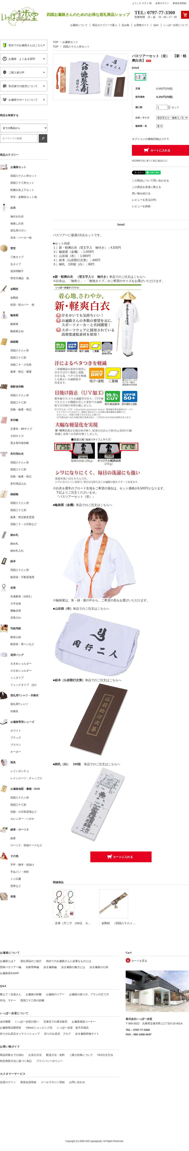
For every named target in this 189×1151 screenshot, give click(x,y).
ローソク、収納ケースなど (26, 845)
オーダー (15, 751)
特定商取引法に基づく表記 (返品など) (149, 161)
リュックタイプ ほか (23, 684)
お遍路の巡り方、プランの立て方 (89, 994)
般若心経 (15, 637)
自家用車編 (32, 967)
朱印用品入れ (18, 483)
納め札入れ (17, 550)
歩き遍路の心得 (99, 967)
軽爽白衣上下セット (22, 189)
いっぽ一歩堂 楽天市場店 (73, 1027)
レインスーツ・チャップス (26, 778)
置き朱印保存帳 (19, 442)
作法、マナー (8, 1000)
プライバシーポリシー (49, 1060)
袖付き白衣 (17, 216)
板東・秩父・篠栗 (21, 371)
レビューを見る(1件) (144, 199)
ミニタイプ (17, 677)
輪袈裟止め (17, 331)
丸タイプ (15, 264)
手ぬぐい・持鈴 (19, 871)
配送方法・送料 (55, 1054)
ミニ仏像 (15, 878)
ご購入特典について (81, 1054)
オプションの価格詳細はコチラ (150, 138)
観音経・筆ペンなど (22, 644)
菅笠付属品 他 (19, 278)
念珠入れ (15, 617)
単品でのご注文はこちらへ (127, 276)
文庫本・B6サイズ (21, 428)
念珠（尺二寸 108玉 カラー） (76, 923)
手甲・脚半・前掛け (22, 864)
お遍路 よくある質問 (19, 58)
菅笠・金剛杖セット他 (23, 196)
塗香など (15, 885)
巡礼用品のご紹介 (31, 961)
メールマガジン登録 (53, 1082)
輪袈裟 (14, 323)
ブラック (15, 737)
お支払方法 (35, 1054)
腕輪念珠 (15, 610)
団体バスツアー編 (10, 967)
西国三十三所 (18, 357)
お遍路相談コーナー (84, 1021)
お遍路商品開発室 (10, 1027)
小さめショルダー (21, 670)
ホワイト (15, 730)
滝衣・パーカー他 (21, 237)
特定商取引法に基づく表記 (16, 1060)
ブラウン (15, 744)
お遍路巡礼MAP (9, 973)
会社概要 (5, 1021)
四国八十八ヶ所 (19, 350)
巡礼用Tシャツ (19, 704)
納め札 (14, 543)
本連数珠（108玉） (21, 596)
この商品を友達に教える (146, 186)
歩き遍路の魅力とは (73, 967)
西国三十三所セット (22, 182)
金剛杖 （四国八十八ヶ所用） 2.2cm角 (128, 923)
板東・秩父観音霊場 (22, 517)
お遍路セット (70, 42)
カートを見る (139, 960)
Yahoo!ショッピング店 (39, 1027)
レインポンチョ (19, 771)
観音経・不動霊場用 (22, 577)
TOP (55, 42)
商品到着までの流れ (12, 1054)
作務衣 (14, 711)
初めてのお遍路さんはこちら (23, 45)
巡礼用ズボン (18, 230)
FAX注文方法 (105, 1054)
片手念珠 (15, 603)
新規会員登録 (179, 3)
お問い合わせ (77, 1082)
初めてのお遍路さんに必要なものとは (68, 961)
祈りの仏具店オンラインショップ (20, 1033)
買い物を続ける (141, 193)
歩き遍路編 (50, 967)
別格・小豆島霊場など (23, 811)
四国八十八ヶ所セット (76, 46)
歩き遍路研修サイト (87, 1033)
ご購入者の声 (13, 72)
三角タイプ (17, 256)
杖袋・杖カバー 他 (22, 304)
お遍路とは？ (8, 961)
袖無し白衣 (17, 223)
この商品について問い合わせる (150, 180)
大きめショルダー (21, 663)
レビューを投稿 (141, 206)
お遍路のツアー (55, 994)
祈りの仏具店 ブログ (57, 1033)
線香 (13, 838)
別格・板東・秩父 (21, 409)
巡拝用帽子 (17, 271)
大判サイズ (17, 435)
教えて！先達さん (10, 994)
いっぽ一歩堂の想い (27, 1021)
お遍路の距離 (34, 994)
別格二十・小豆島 (21, 364)
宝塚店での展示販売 (55, 1021)
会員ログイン (162, 3)
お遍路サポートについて (20, 99)
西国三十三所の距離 (32, 1000)
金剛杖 (14, 297)
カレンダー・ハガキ (22, 818)
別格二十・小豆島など (23, 524)
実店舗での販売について (20, 86)
